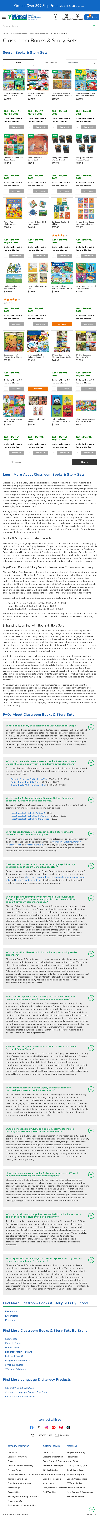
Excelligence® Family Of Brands (23, 1496)
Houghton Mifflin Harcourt (18, 1351)
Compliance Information (19, 1483)
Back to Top (91, 1511)
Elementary (11, 1311)
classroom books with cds (37, 877)
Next (84, 461)
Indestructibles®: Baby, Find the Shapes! (30, 819)
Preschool (10, 1320)
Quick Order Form (75, 1470)
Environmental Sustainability (22, 1505)
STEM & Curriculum (19, 33)
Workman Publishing (84, 549)
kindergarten (67, 546)
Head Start (72, 1461)
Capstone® (11, 1338)
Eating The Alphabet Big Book (22, 606)
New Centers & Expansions (80, 1492)
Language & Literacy (39, 33)
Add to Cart (16, 127)
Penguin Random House (14, 552)
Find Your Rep (49, 1492)
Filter (18, 62)
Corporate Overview (17, 1457)
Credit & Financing (52, 1479)
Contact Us (48, 1452)
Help (55, 17)
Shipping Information (53, 1457)
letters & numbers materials (28, 880)
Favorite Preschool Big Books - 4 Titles (26, 603)
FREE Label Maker (75, 1496)
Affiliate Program (75, 1474)
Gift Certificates (50, 1470)
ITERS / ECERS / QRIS (77, 1465)
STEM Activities (74, 1483)
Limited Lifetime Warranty (20, 1465)
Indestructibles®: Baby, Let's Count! (28, 813)
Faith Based (73, 1457)
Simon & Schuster (14, 1364)
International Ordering (54, 1474)
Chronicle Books (13, 1343)
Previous (15, 461)
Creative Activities (76, 1487)
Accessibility (14, 1492)
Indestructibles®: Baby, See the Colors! (29, 816)
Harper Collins (12, 1347)
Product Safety (15, 1501)
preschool (55, 546)
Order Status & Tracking (55, 1461)
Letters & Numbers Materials (20, 1396)
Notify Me (62, 324)
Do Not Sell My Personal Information (25, 1474)
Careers (11, 1461)
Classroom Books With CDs (19, 1387)
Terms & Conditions (17, 1479)
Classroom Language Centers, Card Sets (26, 1392)
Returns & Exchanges (53, 1465)
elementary (79, 546)
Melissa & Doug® (40, 552)
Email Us (64, 1435)
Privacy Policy (14, 1470)
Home (5, 33)
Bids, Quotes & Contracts (55, 1487)
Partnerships (14, 1487)
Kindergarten (12, 1315)
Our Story (12, 1452)
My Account (48, 1483)
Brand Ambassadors (77, 1479)
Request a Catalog (76, 1452)
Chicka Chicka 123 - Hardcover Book (26, 609)
